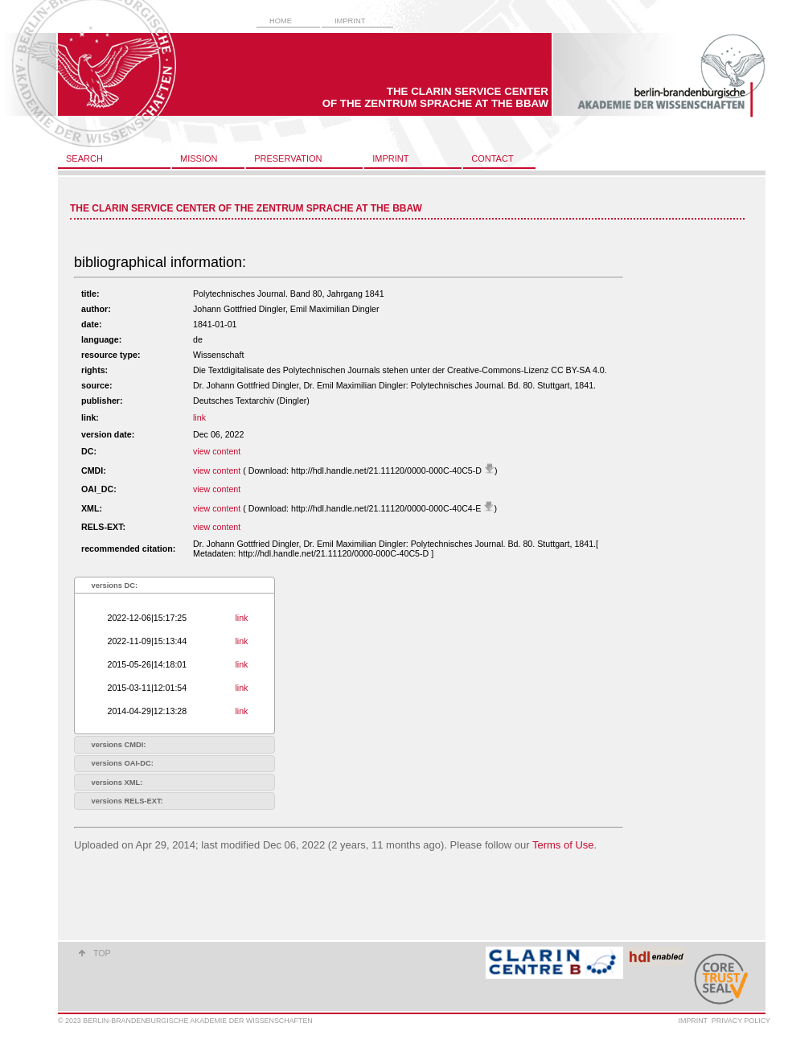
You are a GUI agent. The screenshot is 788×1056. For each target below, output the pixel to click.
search (84, 158)
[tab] (174, 585)
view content (216, 451)
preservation (288, 158)
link (199, 417)
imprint (349, 21)
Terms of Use (563, 845)
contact (492, 158)
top (102, 953)
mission (198, 158)
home (280, 21)
